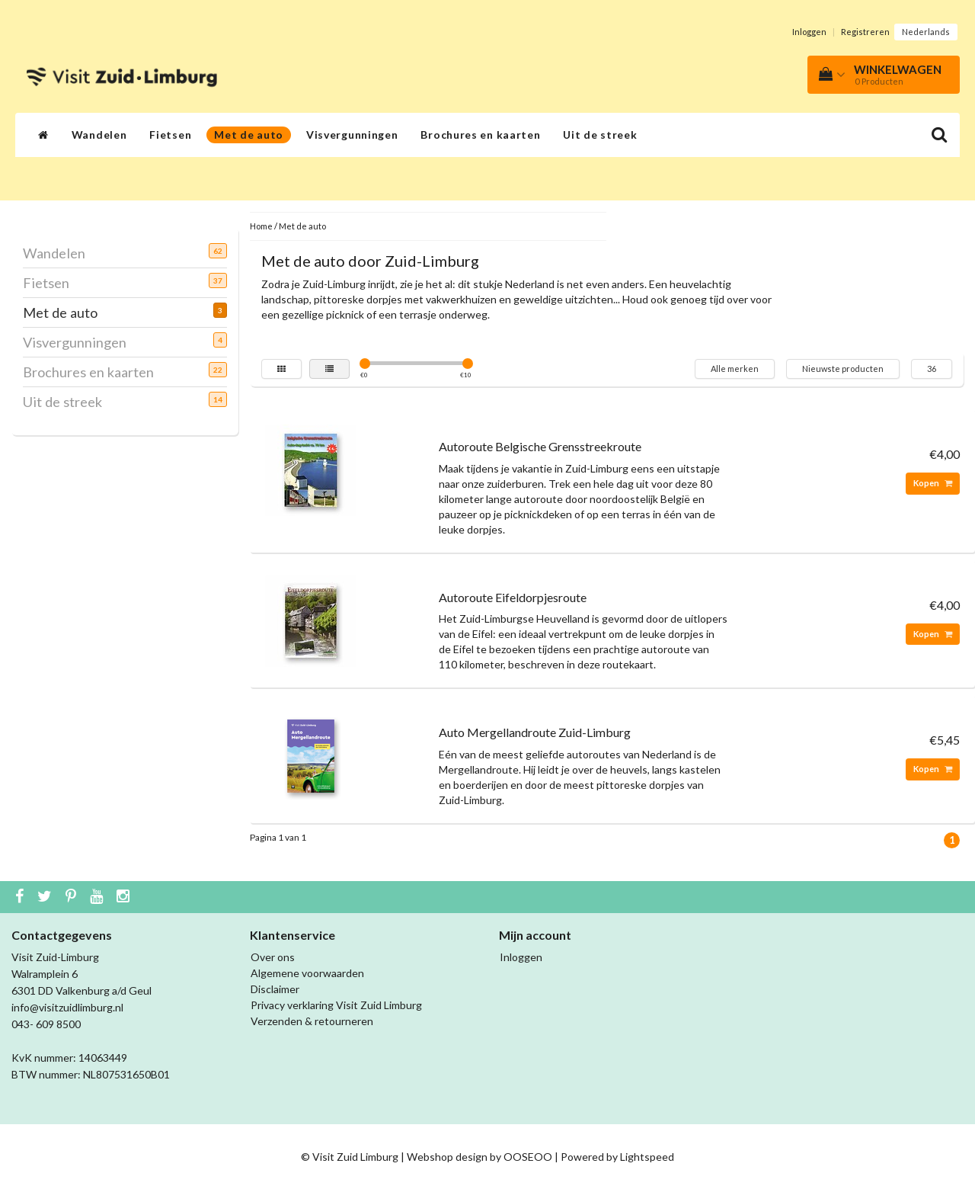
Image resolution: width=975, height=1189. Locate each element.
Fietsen (170, 134)
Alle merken (735, 368)
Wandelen (99, 134)
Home (261, 226)
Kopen (932, 483)
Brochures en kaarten (480, 134)
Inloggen (809, 32)
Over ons (273, 956)
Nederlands (926, 32)
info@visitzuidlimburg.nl (67, 1007)
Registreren (865, 32)
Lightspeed (647, 1156)
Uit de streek (600, 134)
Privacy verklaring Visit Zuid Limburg (336, 1004)
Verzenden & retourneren (312, 1020)
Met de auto (248, 134)
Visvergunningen (352, 134)
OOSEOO (527, 1156)
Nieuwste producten (843, 368)
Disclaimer (275, 988)
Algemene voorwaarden (307, 972)
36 (931, 368)
